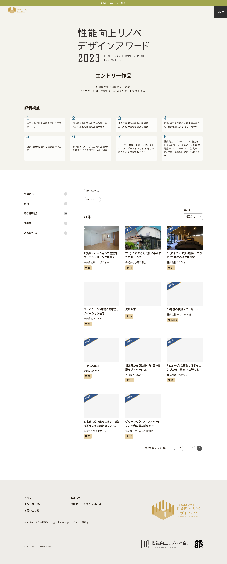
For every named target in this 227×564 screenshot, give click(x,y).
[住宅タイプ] (46, 194)
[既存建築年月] (46, 213)
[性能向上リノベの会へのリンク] (164, 544)
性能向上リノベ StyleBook (86, 504)
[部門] (46, 204)
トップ (28, 498)
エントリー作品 (33, 504)
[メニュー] (220, 12)
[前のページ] (174, 448)
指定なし (191, 216)
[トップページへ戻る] (17, 10)
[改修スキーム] (46, 233)
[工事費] (46, 223)
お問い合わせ (31, 510)
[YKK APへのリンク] (198, 544)
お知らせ (76, 498)
